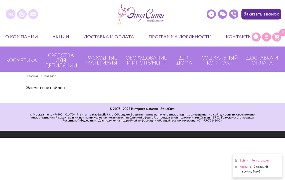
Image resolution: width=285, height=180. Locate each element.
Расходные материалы (101, 60)
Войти (244, 160)
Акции (60, 37)
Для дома (184, 60)
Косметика (21, 60)
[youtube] (33, 14)
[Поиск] (256, 37)
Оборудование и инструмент (146, 60)
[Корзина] (276, 37)
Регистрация (260, 160)
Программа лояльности (180, 37)
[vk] (11, 14)
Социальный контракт (220, 60)
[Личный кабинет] (266, 37)
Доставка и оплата (109, 37)
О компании (21, 37)
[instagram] (22, 14)
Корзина (245, 167)
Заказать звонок (261, 14)
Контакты (239, 37)
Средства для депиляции (61, 60)
